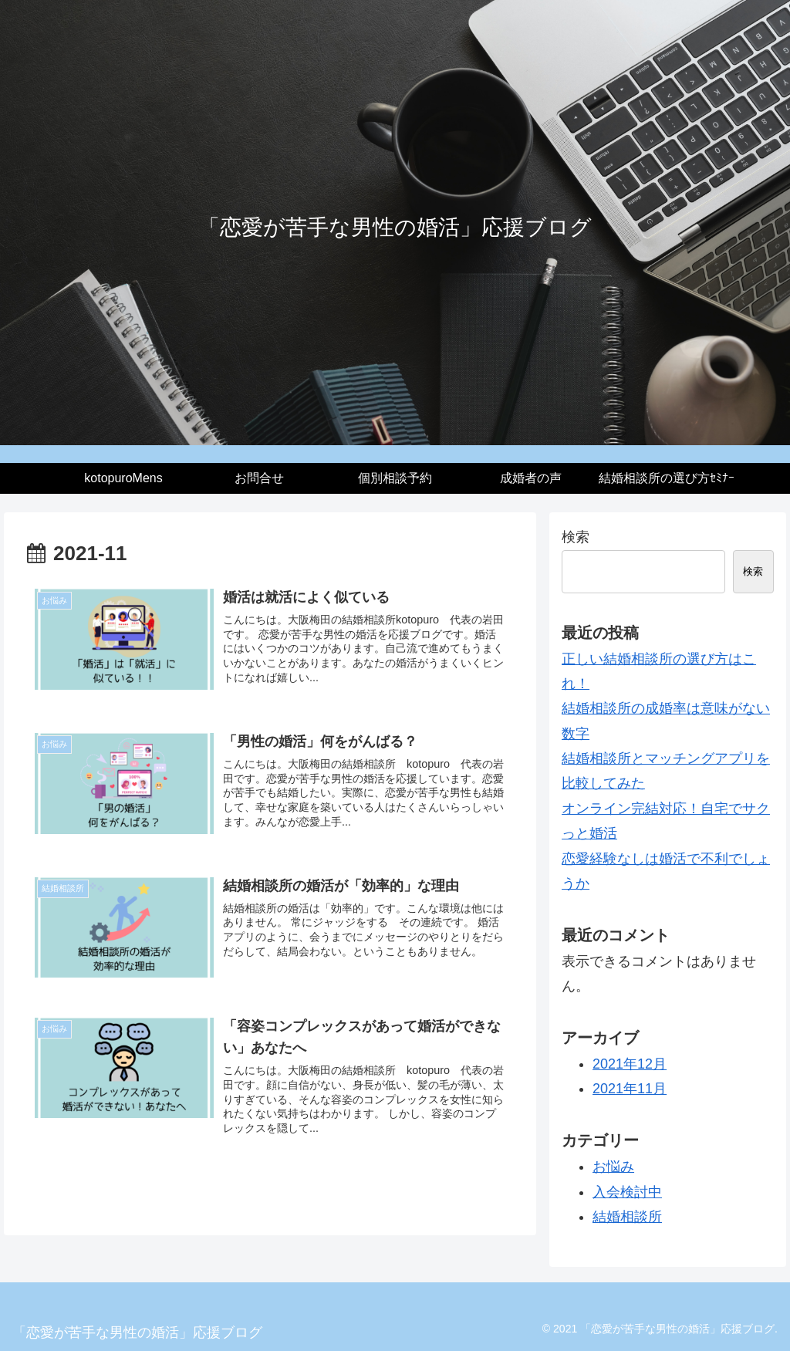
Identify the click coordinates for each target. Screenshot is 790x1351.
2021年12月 (629, 1064)
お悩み (613, 1166)
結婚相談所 (627, 1216)
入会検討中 (627, 1192)
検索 (575, 537)
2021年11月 (629, 1088)
